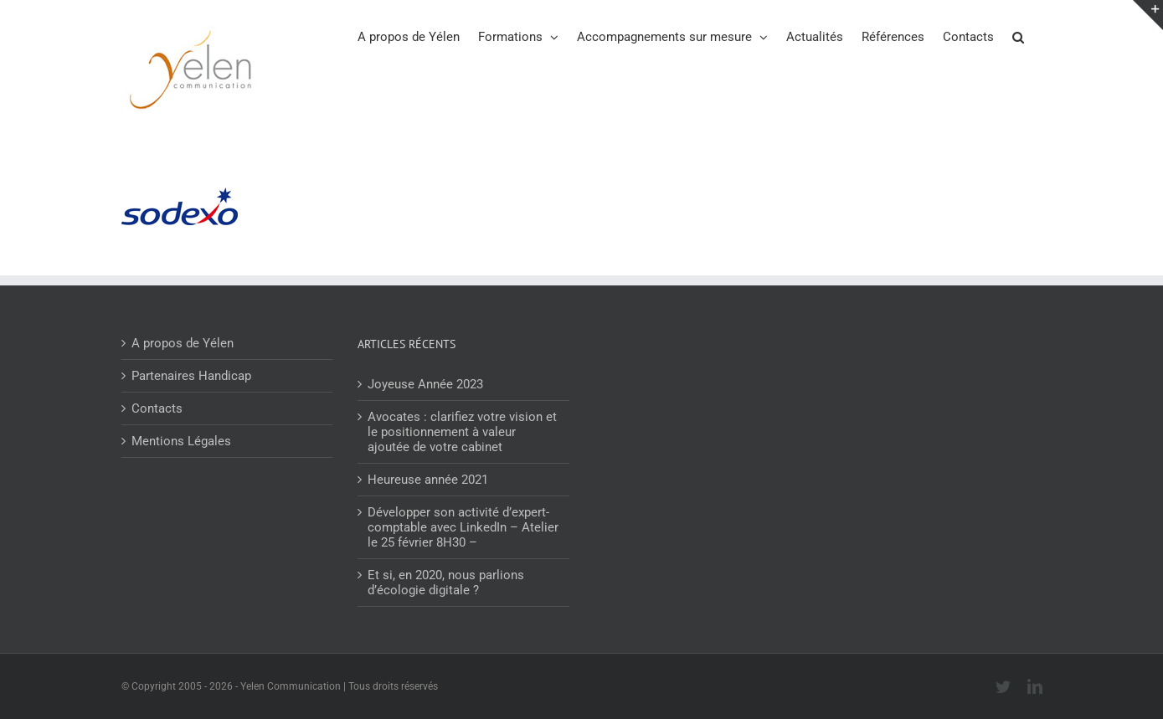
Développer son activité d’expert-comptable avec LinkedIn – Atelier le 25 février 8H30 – (463, 527)
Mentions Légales (181, 441)
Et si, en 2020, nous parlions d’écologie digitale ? (446, 582)
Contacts (157, 408)
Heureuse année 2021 (428, 479)
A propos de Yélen (182, 343)
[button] (1018, 36)
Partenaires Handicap (191, 375)
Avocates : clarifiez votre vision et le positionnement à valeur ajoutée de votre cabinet (462, 432)
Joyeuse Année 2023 (425, 384)
